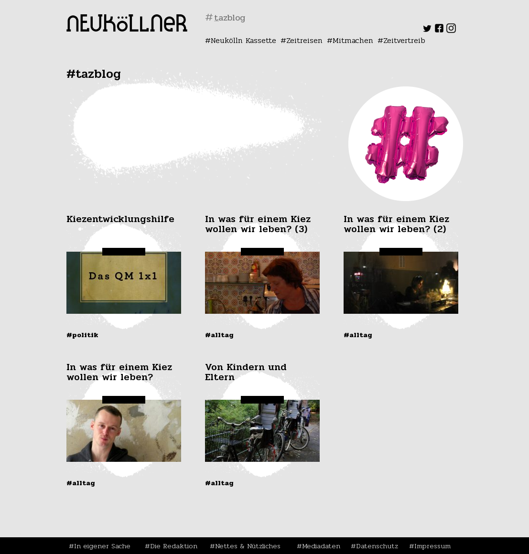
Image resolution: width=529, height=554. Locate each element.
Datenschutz (377, 546)
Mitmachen (353, 40)
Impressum (432, 546)
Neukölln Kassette (243, 40)
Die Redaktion (173, 546)
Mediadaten (321, 546)
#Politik (82, 335)
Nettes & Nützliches (248, 546)
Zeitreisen (304, 40)
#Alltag (219, 335)
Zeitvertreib (404, 40)
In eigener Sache (102, 546)
